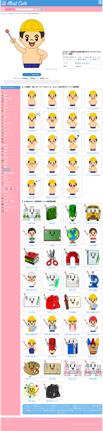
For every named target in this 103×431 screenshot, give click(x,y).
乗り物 (6, 148)
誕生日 (6, 192)
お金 (5, 179)
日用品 (6, 157)
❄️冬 (17, 189)
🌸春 (3, 189)
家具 (5, 154)
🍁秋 (12, 189)
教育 (5, 167)
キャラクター (8, 182)
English (8, 419)
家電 (5, 151)
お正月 (6, 201)
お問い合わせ (50, 419)
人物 (5, 161)
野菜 (5, 104)
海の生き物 (7, 123)
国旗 (5, 145)
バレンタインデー (10, 207)
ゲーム (6, 139)
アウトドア (7, 132)
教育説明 (11, 13)
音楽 (5, 136)
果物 (5, 101)
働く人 (6, 176)
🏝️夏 (8, 189)
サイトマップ (22, 419)
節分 (5, 204)
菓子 (5, 111)
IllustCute (3, 13)
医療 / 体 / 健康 (9, 173)
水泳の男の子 (17, 13)
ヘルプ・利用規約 (36, 419)
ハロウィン (7, 198)
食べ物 (6, 108)
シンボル (7, 142)
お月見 (6, 210)
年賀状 (12, 201)
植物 (5, 95)
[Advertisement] (82, 33)
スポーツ (7, 129)
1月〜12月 (7, 185)
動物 (5, 117)
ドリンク (7, 114)
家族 (5, 164)
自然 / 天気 (7, 98)
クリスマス (7, 195)
